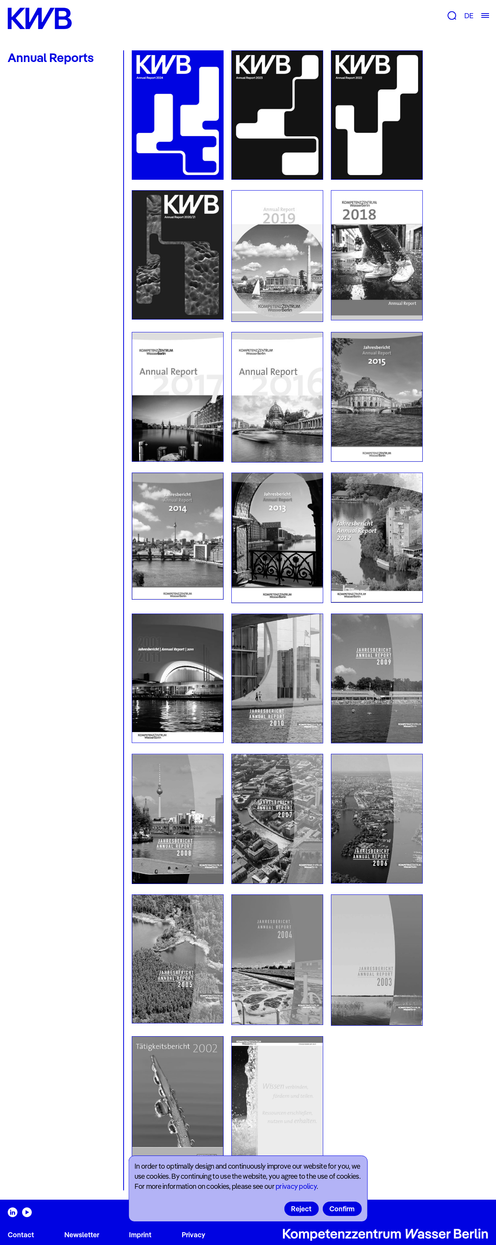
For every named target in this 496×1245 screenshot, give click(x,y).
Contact (21, 1234)
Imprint (140, 1234)
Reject (301, 1208)
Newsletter (81, 1234)
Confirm (342, 1208)
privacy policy (296, 1186)
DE (468, 15)
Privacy (193, 1234)
